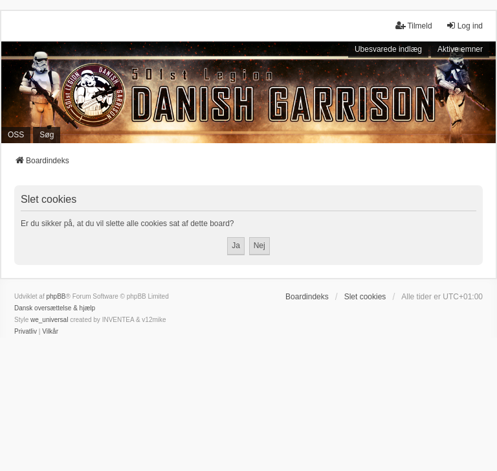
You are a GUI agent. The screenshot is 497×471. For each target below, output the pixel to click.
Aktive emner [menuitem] (460, 49)
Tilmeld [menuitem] (413, 25)
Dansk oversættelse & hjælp (54, 308)
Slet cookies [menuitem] (365, 296)
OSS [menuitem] (16, 134)
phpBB (55, 296)
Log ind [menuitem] (464, 25)
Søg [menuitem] (46, 134)
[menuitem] (25, 332)
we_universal (49, 319)
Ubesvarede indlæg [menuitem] (388, 49)
